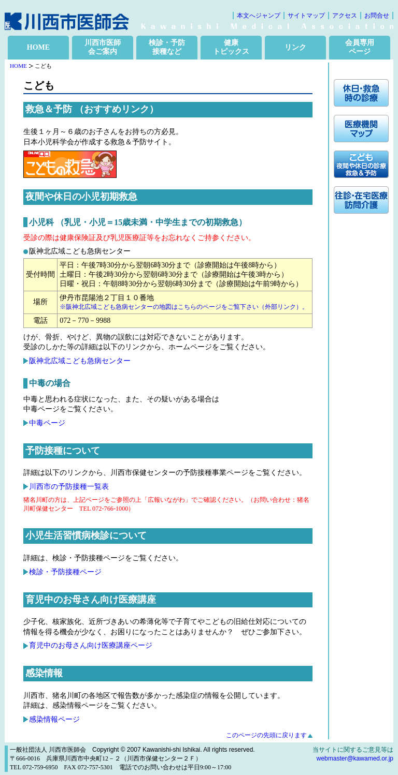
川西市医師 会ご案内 (102, 47)
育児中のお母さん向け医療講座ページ (90, 645)
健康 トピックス (231, 47)
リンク (295, 47)
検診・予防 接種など (167, 47)
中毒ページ (47, 423)
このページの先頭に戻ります (266, 735)
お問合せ (376, 15)
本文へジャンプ (258, 15)
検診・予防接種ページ (65, 572)
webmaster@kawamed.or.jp (355, 758)
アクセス (344, 15)
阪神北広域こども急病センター (80, 361)
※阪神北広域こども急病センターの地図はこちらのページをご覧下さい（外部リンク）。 (184, 306)
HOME (38, 47)
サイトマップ (306, 15)
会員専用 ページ (359, 47)
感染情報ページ (54, 719)
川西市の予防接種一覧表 (69, 486)
